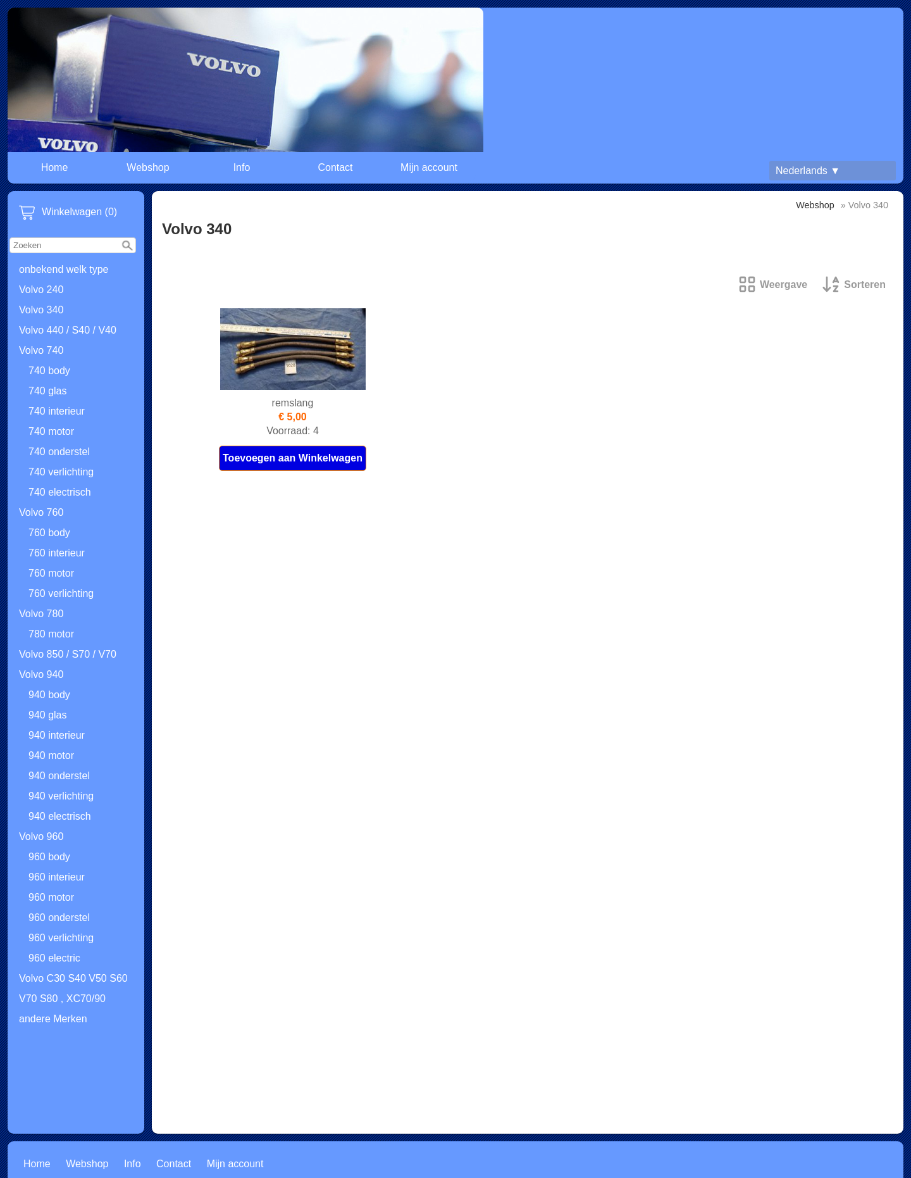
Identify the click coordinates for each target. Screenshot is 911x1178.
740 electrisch (59, 492)
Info (242, 167)
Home (54, 167)
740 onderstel (59, 451)
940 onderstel (59, 775)
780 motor (51, 634)
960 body (49, 856)
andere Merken (53, 1018)
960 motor (51, 897)
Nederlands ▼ (808, 170)
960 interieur (56, 877)
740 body (49, 370)
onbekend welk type (63, 269)
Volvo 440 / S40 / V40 (67, 330)
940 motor (51, 755)
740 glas (47, 390)
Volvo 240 (41, 289)
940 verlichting (61, 796)
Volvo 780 (41, 613)
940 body (49, 694)
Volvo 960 (41, 836)
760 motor (51, 573)
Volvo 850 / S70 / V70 (67, 654)
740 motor (51, 431)
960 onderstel (59, 917)
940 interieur (56, 735)
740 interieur (56, 411)
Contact (335, 167)
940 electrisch (59, 816)
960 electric (54, 958)
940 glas (47, 715)
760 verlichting (61, 593)
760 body (49, 532)
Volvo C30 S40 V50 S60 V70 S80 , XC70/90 (73, 988)
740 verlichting (61, 472)
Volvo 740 (41, 350)
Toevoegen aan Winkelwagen (293, 458)
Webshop (148, 167)
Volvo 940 (41, 674)
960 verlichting (61, 937)
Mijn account (428, 167)
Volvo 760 (41, 512)
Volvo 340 (41, 309)
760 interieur (56, 553)
